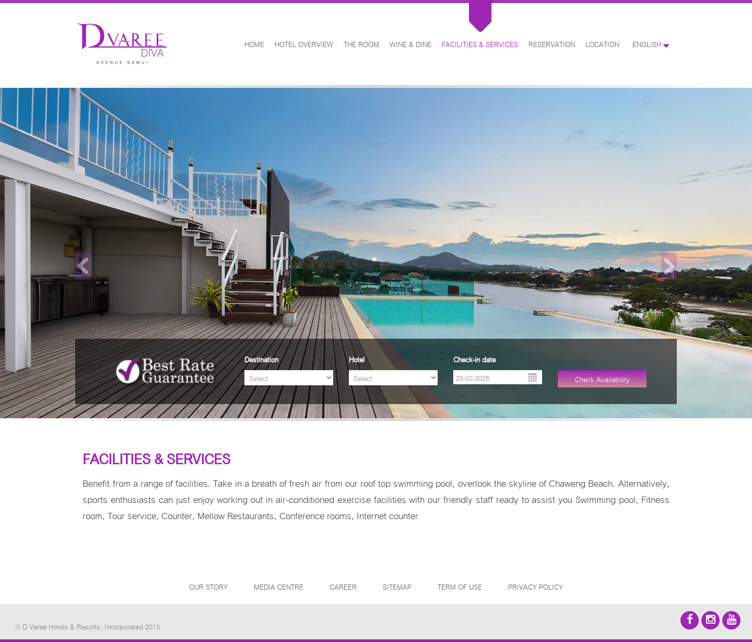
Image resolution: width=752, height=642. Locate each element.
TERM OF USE (460, 586)
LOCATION (602, 44)
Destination (261, 359)
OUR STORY (208, 586)
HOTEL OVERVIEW (304, 44)
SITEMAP (397, 586)
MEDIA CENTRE (278, 586)
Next (669, 266)
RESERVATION (551, 44)
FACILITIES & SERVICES (480, 44)
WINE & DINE (410, 44)
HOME (254, 44)
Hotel (357, 359)
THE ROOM (361, 44)
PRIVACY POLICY (535, 586)
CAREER (343, 586)
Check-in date (474, 359)
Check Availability (602, 379)
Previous (83, 266)
